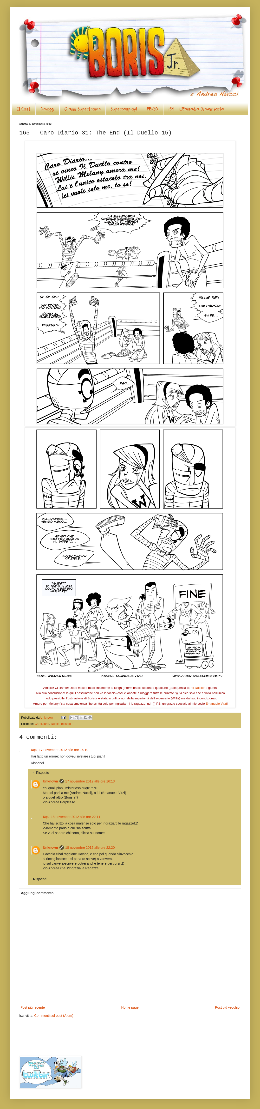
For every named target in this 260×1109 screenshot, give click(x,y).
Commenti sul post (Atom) (53, 1016)
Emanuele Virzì (216, 703)
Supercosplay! (124, 109)
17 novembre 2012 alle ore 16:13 (90, 781)
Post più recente (32, 1007)
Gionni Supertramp (83, 109)
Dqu (34, 750)
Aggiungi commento (37, 893)
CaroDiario (42, 724)
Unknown (50, 781)
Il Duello (198, 688)
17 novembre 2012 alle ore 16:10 (63, 750)
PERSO (152, 109)
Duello (55, 724)
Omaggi (47, 109)
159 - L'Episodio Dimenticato (196, 109)
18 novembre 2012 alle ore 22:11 (75, 817)
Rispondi (37, 763)
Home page (129, 1007)
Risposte (42, 773)
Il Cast (24, 109)
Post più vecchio (227, 1007)
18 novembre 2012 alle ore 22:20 (90, 847)
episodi (66, 724)
